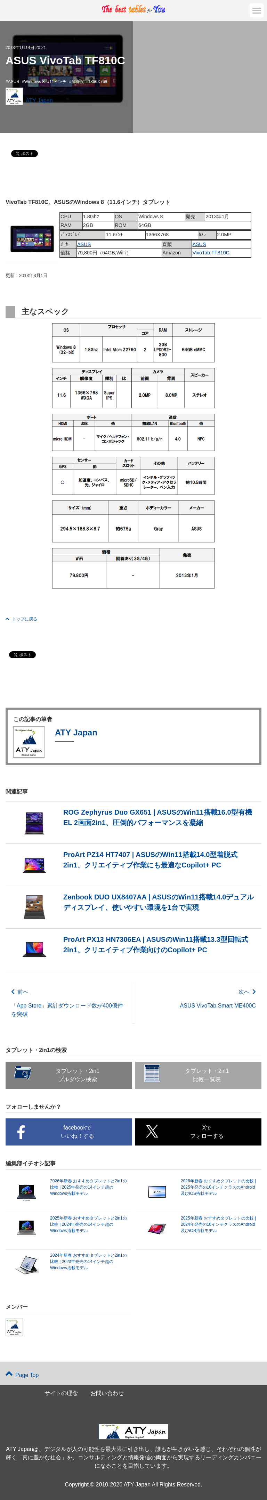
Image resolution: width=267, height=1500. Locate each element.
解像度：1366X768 (89, 81)
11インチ (57, 81)
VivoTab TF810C (210, 252)
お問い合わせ (107, 1393)
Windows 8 (34, 81)
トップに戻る (21, 619)
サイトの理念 (61, 1393)
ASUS (13, 81)
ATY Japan (39, 101)
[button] (257, 10)
